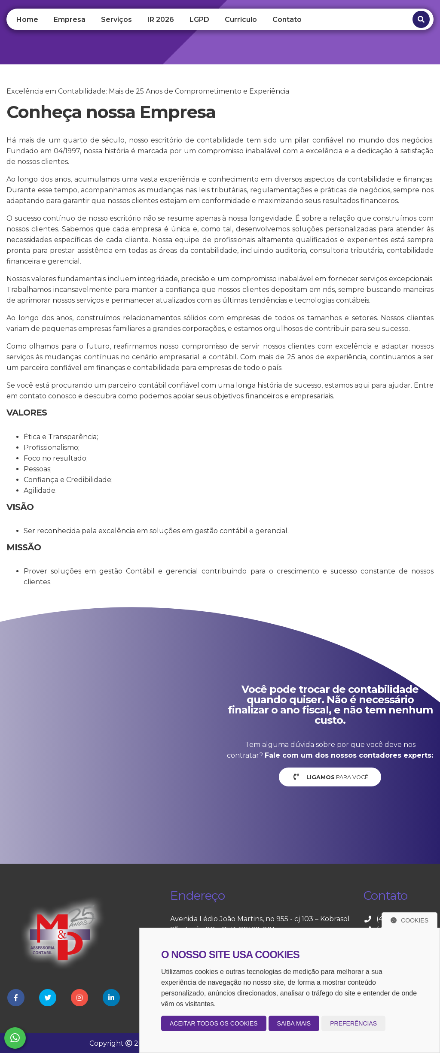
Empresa (70, 19)
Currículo (241, 19)
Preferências (353, 1023)
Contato (287, 19)
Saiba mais (294, 1023)
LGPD (199, 19)
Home (27, 19)
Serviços (116, 19)
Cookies (409, 920)
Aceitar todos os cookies (214, 1023)
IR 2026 (160, 19)
